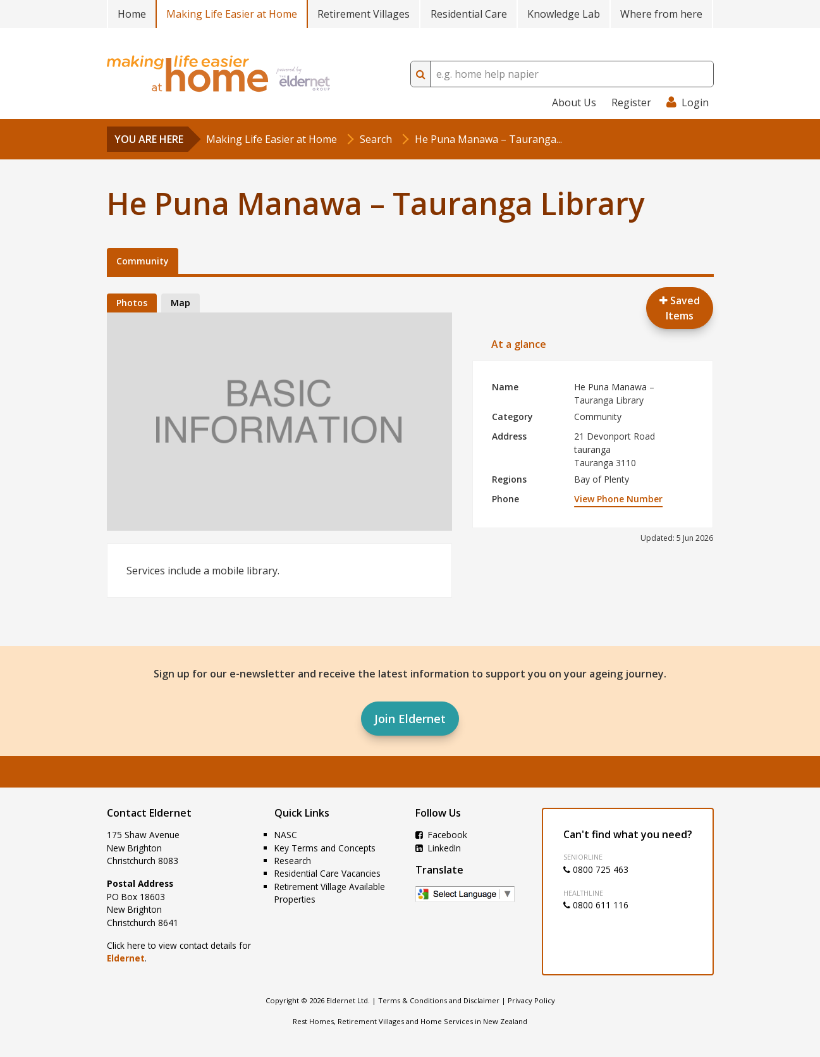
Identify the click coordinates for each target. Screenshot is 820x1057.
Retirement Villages (363, 14)
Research (292, 861)
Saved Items (679, 308)
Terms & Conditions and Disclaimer (438, 1000)
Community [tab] (142, 261)
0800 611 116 (595, 905)
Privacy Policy (531, 1000)
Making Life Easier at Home (231, 14)
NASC (285, 835)
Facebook (441, 835)
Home (132, 14)
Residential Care (469, 14)
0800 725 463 (595, 869)
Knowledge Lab (563, 14)
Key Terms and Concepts (325, 848)
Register (631, 102)
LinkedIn (438, 848)
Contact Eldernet (149, 813)
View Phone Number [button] (618, 499)
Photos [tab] (131, 303)
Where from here (661, 14)
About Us (574, 102)
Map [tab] (180, 303)
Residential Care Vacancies (327, 873)
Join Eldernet (410, 718)
